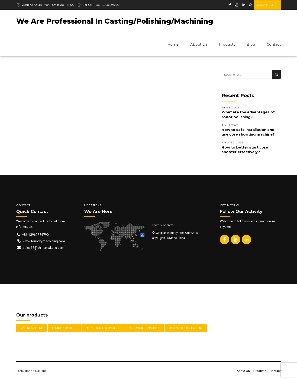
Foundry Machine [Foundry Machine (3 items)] (64, 328)
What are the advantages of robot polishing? (248, 114)
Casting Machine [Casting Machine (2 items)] (32, 328)
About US (198, 44)
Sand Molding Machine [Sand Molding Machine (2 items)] (144, 328)
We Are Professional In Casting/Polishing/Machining (114, 21)
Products (227, 44)
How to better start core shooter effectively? (245, 149)
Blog (251, 44)
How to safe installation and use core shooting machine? (248, 132)
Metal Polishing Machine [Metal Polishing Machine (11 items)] (102, 328)
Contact (274, 44)
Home (173, 44)
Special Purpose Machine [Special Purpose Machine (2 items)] (186, 328)
